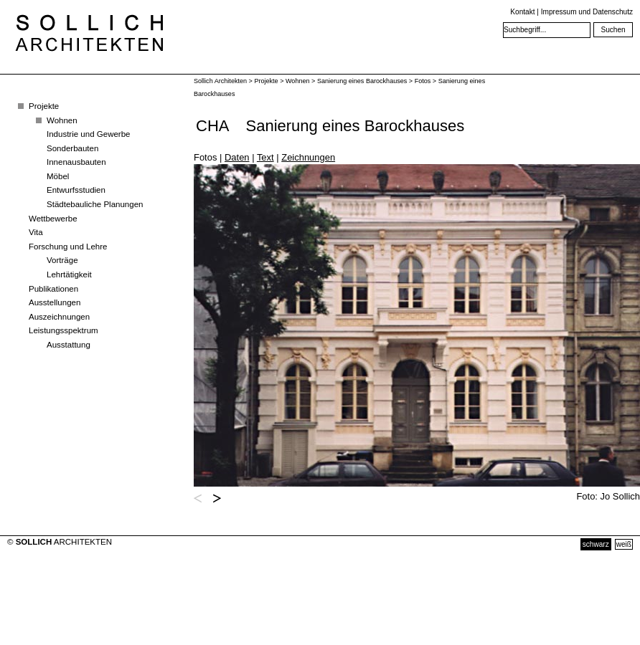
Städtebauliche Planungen (95, 204)
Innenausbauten (76, 162)
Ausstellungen (54, 302)
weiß (623, 544)
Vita (36, 232)
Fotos (423, 81)
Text (265, 157)
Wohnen (62, 120)
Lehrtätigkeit (69, 274)
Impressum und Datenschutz (587, 12)
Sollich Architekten (220, 81)
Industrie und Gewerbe (89, 134)
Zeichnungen (308, 157)
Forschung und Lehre (68, 246)
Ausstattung (68, 344)
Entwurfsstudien (76, 190)
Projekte (44, 106)
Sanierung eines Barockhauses (362, 81)
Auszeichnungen (59, 316)
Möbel (58, 176)
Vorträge (62, 260)
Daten (237, 157)
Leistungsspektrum (63, 330)
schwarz (596, 544)
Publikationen (53, 289)
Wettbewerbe (53, 218)
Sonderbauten (72, 148)
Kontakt (522, 12)
